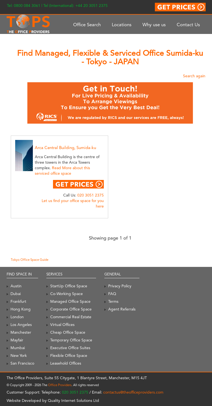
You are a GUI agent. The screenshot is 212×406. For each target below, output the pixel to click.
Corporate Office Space (71, 309)
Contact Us (188, 24)
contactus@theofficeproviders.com (133, 392)
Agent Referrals (122, 309)
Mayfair (16, 340)
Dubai (15, 293)
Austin (16, 286)
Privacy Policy (119, 286)
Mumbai (17, 348)
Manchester (20, 332)
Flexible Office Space (68, 355)
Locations (121, 24)
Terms (113, 301)
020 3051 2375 (90, 195)
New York (18, 355)
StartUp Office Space (68, 286)
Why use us (154, 24)
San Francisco (22, 363)
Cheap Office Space (67, 332)
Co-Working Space (66, 293)
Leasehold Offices (65, 363)
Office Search (87, 24)
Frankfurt (18, 301)
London (17, 317)
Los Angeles (21, 324)
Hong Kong (20, 309)
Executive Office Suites (70, 348)
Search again (194, 76)
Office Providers (59, 385)
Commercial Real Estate (70, 317)
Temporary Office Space (71, 340)
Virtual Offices (62, 324)
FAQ (112, 293)
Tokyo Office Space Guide (29, 260)
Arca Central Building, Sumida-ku (65, 147)
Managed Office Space (70, 301)
